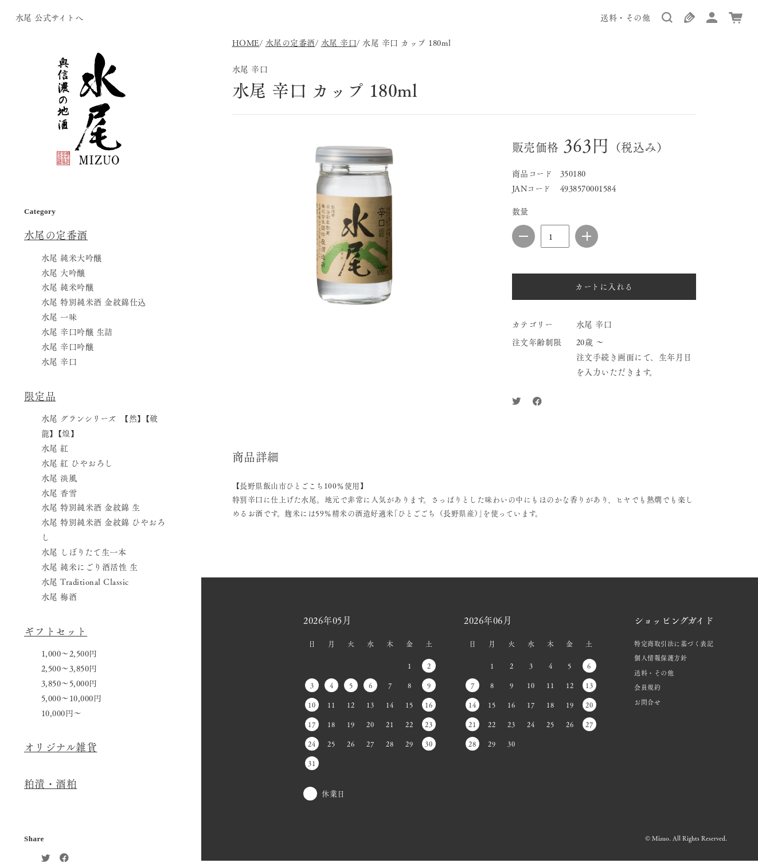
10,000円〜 (61, 713)
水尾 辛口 (59, 361)
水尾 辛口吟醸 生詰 (77, 331)
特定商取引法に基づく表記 (673, 643)
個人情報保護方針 (660, 658)
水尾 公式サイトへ (49, 17)
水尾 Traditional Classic (85, 581)
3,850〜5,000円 (69, 683)
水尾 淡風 (59, 478)
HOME (246, 42)
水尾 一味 (59, 316)
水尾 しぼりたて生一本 (84, 552)
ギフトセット (55, 630)
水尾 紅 (55, 448)
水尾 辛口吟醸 (67, 346)
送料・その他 (625, 17)
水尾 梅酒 (59, 596)
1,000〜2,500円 (69, 653)
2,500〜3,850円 (69, 668)
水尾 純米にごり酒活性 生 (89, 566)
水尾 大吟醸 (63, 272)
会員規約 (647, 687)
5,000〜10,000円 (71, 698)
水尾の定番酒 (56, 234)
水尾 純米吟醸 (67, 287)
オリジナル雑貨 (60, 746)
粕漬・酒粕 (50, 783)
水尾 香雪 (59, 492)
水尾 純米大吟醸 (71, 257)
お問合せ (647, 702)
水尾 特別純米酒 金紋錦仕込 (93, 302)
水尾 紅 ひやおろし (77, 463)
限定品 (40, 395)
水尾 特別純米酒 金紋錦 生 (90, 507)
